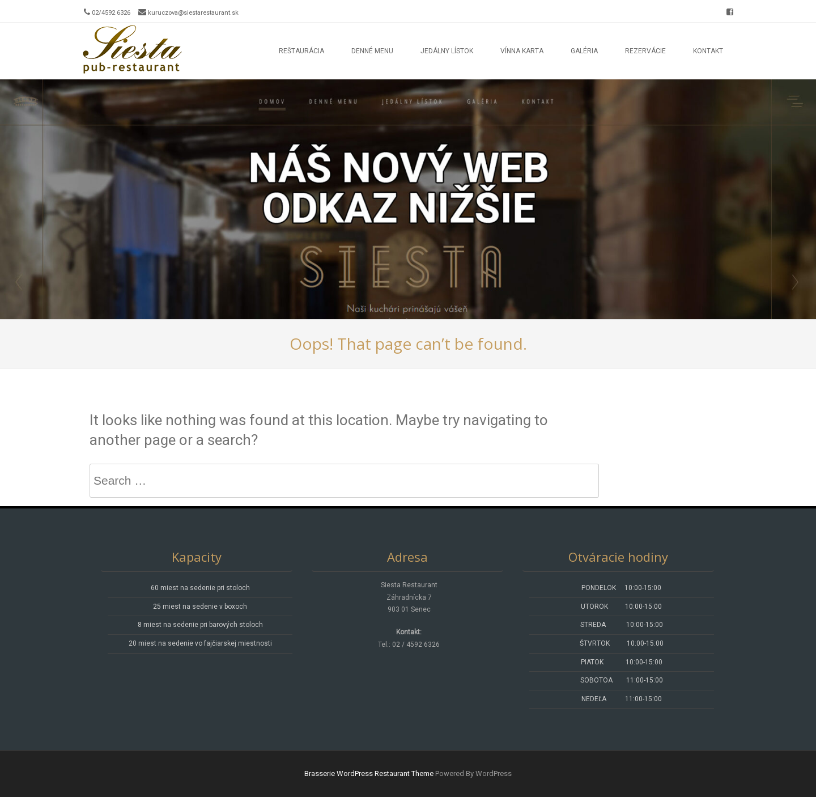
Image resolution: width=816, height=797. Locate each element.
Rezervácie (645, 51)
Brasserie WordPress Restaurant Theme (369, 773)
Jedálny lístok (446, 51)
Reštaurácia (301, 51)
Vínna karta (521, 51)
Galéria (584, 51)
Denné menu (372, 51)
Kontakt (708, 51)
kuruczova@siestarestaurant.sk (193, 12)
